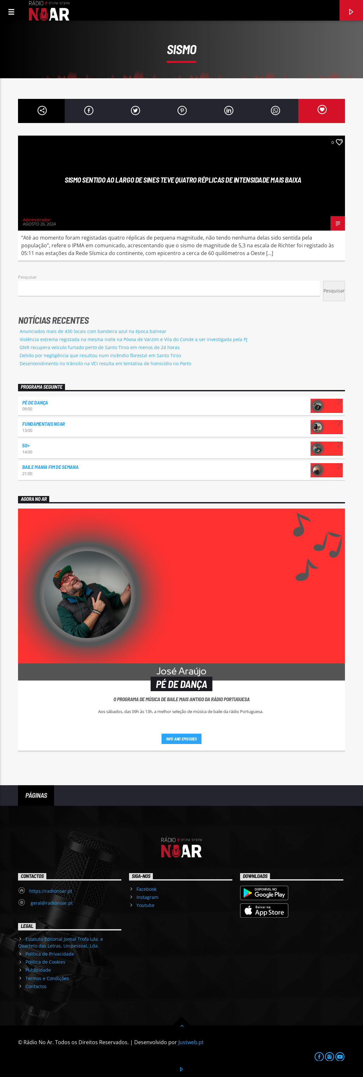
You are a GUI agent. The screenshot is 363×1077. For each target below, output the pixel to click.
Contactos (36, 986)
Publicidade (38, 970)
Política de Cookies (45, 962)
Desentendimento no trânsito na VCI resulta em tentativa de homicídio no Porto (105, 363)
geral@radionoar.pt (51, 903)
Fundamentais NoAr (43, 424)
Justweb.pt (191, 1042)
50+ (25, 445)
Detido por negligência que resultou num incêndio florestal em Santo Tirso (100, 355)
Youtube (145, 905)
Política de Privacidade (49, 954)
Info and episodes (181, 738)
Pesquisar (27, 277)
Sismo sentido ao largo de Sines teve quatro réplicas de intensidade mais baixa (183, 180)
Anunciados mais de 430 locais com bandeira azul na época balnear (93, 331)
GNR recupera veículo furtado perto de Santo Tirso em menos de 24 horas (100, 347)
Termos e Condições (47, 978)
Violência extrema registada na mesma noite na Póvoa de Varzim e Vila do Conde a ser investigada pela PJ (133, 339)
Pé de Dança (35, 402)
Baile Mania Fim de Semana (50, 467)
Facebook (146, 889)
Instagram (147, 897)
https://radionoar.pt (50, 891)
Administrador (37, 220)
